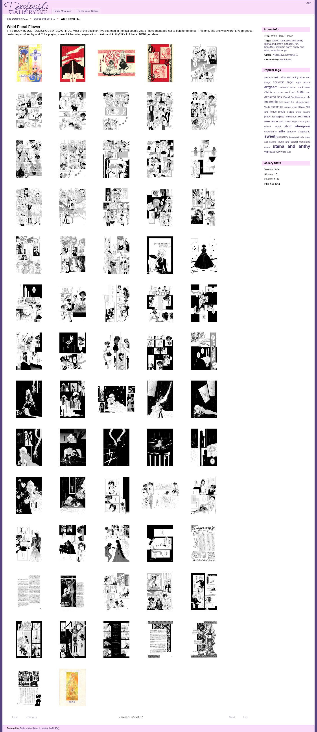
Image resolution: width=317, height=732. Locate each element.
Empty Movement (63, 11)
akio (276, 77)
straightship (304, 131)
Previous (29, 717)
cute (300, 92)
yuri (289, 151)
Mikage (301, 107)
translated (304, 141)
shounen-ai (270, 131)
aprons (307, 82)
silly (281, 131)
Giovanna (285, 59)
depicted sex (273, 97)
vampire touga (279, 50)
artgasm (288, 43)
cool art (290, 92)
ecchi (307, 97)
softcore (291, 131)
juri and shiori (290, 107)
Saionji (287, 121)
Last (247, 717)
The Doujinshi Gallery (87, 11)
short (287, 126)
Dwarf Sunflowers (293, 97)
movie (281, 111)
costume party (283, 46)
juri (281, 107)
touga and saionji (288, 141)
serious (267, 126)
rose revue (271, 121)
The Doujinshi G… (17, 18)
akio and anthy (294, 40)
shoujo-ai (302, 126)
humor (275, 106)
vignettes (270, 151)
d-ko (308, 92)
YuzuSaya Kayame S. (285, 54)
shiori (278, 126)
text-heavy (282, 137)
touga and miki (296, 137)
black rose (304, 87)
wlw (278, 151)
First (13, 717)
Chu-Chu (278, 92)
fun (296, 43)
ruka (282, 40)
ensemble (271, 102)
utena (267, 147)
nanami (306, 112)
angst (298, 82)
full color (284, 102)
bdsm (292, 87)
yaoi (283, 151)
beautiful (269, 46)
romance (304, 116)
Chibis (268, 92)
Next (234, 717)
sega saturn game (301, 121)
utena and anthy (273, 43)
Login (308, 3)
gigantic (300, 102)
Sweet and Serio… (44, 18)
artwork (284, 87)
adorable (268, 77)
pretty (267, 116)
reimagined (278, 116)
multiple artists (294, 112)
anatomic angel (283, 82)
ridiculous (291, 116)
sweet (275, 40)
